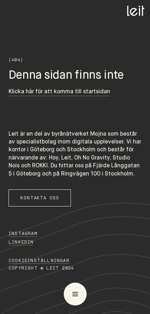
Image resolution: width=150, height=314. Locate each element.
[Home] (135, 11)
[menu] (75, 294)
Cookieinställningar (39, 260)
